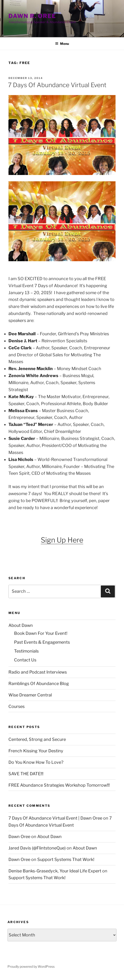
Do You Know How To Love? (35, 762)
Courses (16, 706)
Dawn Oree (19, 836)
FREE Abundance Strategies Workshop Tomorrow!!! (59, 785)
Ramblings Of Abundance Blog (38, 683)
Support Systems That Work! (65, 859)
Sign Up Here (62, 540)
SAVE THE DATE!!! (25, 773)
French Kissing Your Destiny (35, 750)
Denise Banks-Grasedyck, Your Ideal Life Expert (54, 870)
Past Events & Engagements (42, 642)
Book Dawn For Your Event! (40, 633)
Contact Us (25, 659)
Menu (62, 44)
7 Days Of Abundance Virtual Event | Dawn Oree (55, 818)
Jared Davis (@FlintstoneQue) (37, 848)
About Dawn (20, 625)
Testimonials (26, 651)
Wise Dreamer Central (30, 694)
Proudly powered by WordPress (31, 966)
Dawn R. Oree (32, 16)
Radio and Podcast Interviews (37, 672)
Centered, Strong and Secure (37, 739)
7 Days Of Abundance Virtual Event (57, 85)
